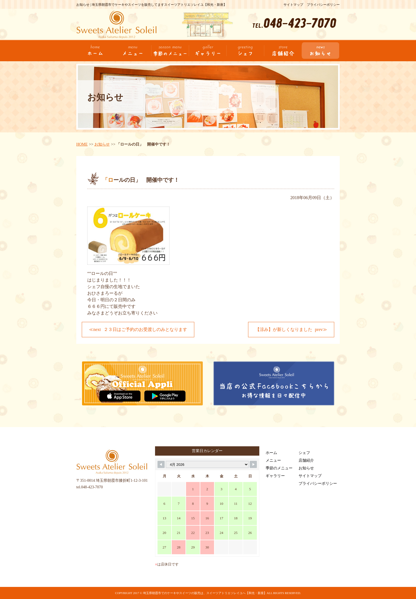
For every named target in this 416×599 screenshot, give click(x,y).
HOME (82, 144)
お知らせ (102, 144)
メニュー (273, 460)
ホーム (271, 453)
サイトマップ (293, 5)
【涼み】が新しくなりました (283, 329)
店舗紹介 (306, 460)
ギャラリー (275, 476)
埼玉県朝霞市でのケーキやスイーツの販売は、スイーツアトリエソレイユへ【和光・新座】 (205, 593)
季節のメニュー (279, 468)
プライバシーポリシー (323, 5)
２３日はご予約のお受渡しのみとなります (145, 329)
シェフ (304, 453)
